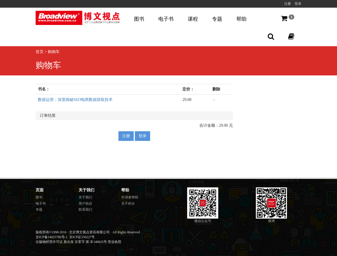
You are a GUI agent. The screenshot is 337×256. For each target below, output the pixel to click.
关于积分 (128, 204)
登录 (298, 4)
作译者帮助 (129, 197)
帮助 (241, 19)
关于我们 (85, 197)
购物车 (54, 52)
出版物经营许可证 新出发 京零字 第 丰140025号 (71, 242)
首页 (40, 52)
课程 (193, 19)
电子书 (166, 19)
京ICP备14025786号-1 (52, 237)
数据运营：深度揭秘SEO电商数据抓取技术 (75, 100)
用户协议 (85, 204)
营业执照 (114, 242)
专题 (217, 19)
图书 (139, 19)
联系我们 (85, 209)
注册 (287, 4)
